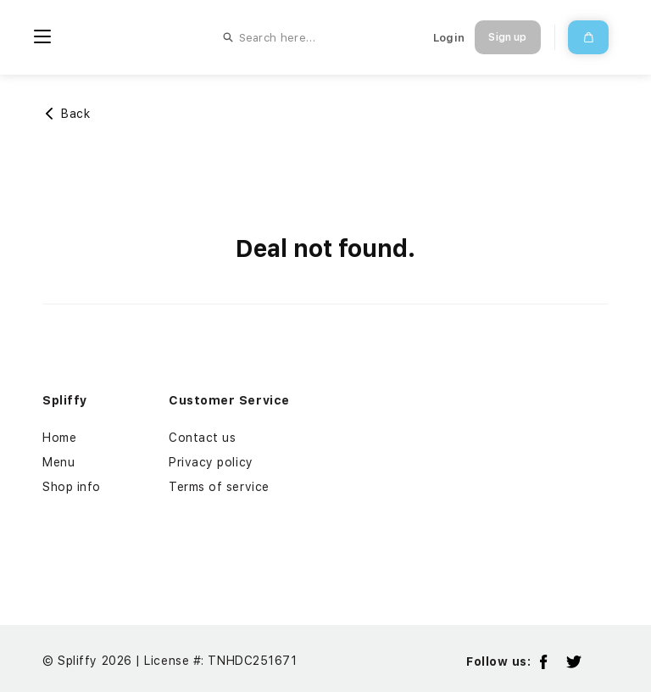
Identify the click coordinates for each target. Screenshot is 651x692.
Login (449, 37)
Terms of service (219, 487)
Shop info (71, 487)
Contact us (202, 437)
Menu (58, 462)
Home (59, 437)
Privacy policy (211, 462)
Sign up (507, 37)
